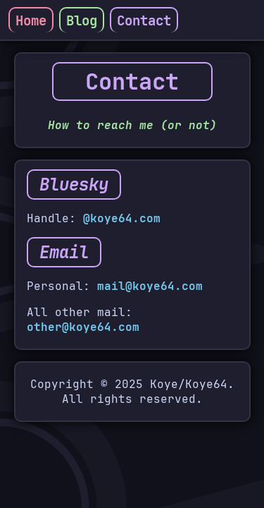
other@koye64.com (83, 327)
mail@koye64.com (150, 286)
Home (30, 20)
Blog (81, 20)
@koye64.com (122, 218)
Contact (144, 20)
